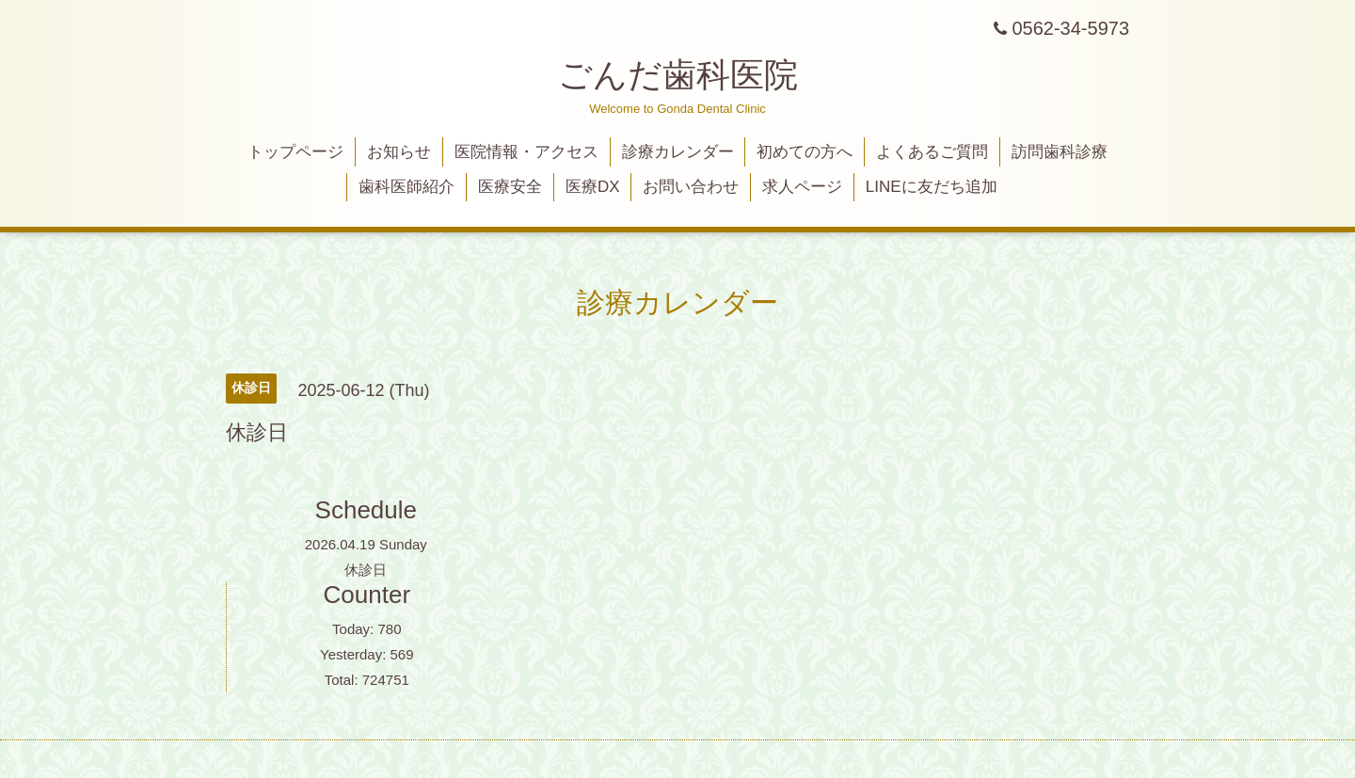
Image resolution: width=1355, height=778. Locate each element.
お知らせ (399, 152)
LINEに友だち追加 (931, 187)
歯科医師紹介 (406, 187)
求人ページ (802, 187)
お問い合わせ (691, 187)
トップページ (295, 152)
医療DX (593, 187)
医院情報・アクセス (526, 152)
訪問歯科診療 (1060, 152)
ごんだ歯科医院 (678, 75)
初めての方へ (805, 152)
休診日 (365, 570)
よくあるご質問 (932, 152)
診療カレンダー (678, 152)
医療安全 (510, 187)
